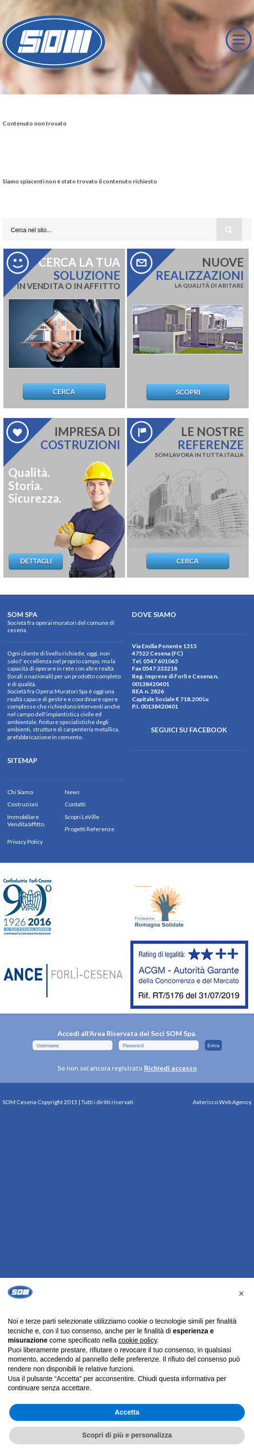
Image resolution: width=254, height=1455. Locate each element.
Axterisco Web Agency (222, 1102)
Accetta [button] (127, 1412)
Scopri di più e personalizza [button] (127, 1435)
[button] (241, 1293)
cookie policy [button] (137, 1340)
